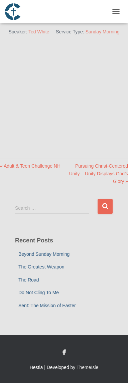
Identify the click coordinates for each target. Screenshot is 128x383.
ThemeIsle (87, 367)
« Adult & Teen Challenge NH (30, 166)
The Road (28, 279)
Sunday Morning (103, 31)
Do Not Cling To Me (38, 292)
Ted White (38, 31)
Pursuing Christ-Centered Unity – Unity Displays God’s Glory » (98, 173)
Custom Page (64, 352)
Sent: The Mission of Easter (47, 305)
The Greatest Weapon (41, 266)
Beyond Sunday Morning (44, 254)
